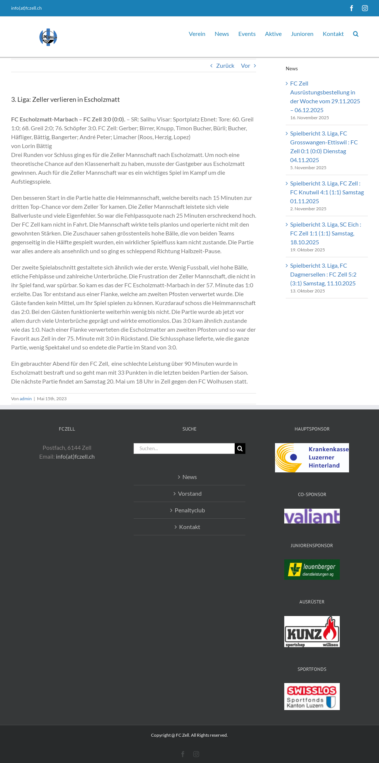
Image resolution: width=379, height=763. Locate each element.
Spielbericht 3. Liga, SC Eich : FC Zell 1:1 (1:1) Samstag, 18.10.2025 (325, 233)
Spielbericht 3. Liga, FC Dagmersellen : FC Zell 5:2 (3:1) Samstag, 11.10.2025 (323, 274)
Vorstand (190, 493)
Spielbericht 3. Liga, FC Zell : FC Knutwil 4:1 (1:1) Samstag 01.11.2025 (327, 192)
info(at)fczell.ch (26, 8)
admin (26, 398)
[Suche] (240, 448)
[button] (356, 32)
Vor (245, 65)
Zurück (225, 65)
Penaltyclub (190, 509)
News (189, 476)
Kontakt (189, 526)
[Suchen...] (184, 448)
